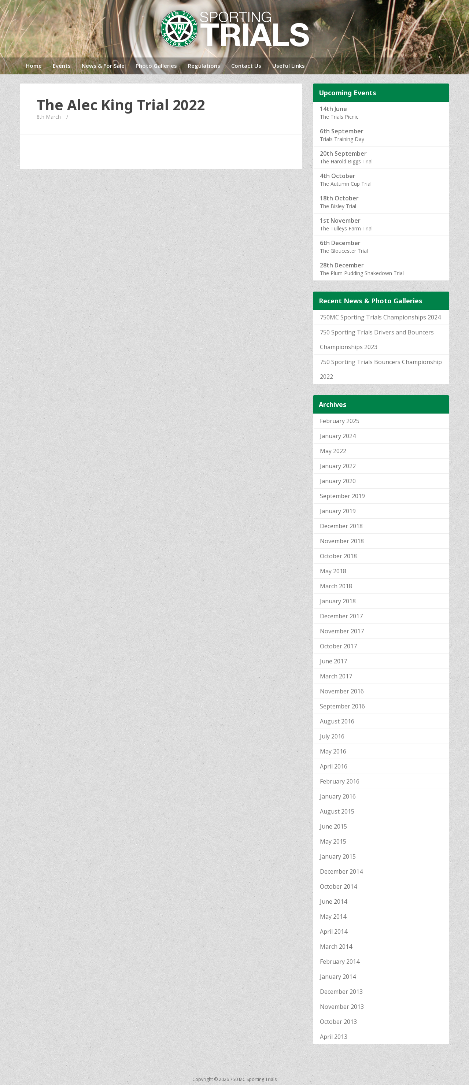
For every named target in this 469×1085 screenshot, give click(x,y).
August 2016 (337, 721)
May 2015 (333, 841)
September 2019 (342, 496)
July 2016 (332, 736)
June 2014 (333, 901)
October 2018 (338, 556)
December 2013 (341, 992)
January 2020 (338, 481)
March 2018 (336, 586)
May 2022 (333, 451)
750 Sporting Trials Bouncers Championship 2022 (381, 369)
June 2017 (333, 661)
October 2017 (338, 646)
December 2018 (341, 526)
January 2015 (338, 856)
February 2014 (339, 962)
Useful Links (288, 65)
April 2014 (333, 931)
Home (34, 65)
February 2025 (339, 421)
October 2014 (338, 886)
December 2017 (341, 616)
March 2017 (336, 676)
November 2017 (342, 631)
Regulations (204, 65)
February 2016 (339, 781)
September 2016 (342, 706)
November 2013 (342, 1007)
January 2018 (338, 601)
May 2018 (333, 571)
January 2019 (338, 511)
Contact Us (246, 65)
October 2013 (338, 1022)
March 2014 (336, 947)
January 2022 (338, 466)
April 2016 (333, 766)
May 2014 (333, 916)
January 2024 (338, 436)
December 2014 (341, 871)
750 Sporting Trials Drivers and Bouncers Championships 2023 (377, 339)
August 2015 (337, 811)
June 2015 (333, 826)
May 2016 (333, 751)
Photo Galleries (156, 65)
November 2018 (342, 541)
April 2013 (333, 1037)
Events (62, 65)
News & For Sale (103, 65)
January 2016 (338, 796)
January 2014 (338, 977)
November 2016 (342, 691)
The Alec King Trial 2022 (121, 104)
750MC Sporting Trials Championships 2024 (380, 317)
